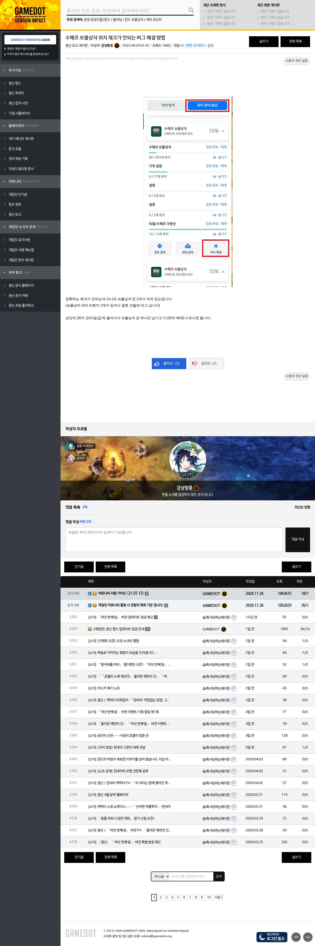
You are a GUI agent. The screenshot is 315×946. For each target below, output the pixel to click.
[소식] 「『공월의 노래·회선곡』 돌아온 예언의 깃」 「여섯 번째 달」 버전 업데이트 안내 (130, 676)
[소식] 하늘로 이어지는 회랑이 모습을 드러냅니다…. (123, 653)
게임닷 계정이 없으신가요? (22, 48)
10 (209, 897)
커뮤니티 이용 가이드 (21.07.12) (121, 593)
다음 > (219, 897)
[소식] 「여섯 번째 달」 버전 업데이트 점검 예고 (120, 617)
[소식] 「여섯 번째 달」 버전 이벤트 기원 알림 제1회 (123, 712)
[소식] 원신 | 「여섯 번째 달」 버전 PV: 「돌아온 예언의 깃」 (130, 830)
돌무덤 (117, 20)
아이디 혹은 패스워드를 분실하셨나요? (28, 54)
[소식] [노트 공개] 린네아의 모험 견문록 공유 (118, 771)
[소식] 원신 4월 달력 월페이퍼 (108, 795)
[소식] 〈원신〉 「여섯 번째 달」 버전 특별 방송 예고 (124, 842)
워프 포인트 (154, 20)
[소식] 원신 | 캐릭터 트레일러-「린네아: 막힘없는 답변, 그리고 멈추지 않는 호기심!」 (130, 700)
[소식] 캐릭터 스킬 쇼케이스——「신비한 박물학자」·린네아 (129, 807)
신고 (211, 46)
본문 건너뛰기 (195, 46)
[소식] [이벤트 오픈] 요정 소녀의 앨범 (113, 641)
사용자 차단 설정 (297, 61)
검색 (219, 876)
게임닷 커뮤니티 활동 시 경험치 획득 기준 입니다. (130, 605)
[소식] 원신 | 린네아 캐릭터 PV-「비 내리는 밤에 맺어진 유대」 (130, 783)
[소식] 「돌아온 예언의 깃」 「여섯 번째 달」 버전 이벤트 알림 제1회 (130, 724)
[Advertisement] (187, 75)
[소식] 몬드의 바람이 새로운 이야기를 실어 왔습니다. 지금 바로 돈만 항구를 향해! (130, 759)
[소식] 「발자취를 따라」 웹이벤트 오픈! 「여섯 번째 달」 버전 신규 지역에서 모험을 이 (130, 665)
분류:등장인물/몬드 (97, 20)
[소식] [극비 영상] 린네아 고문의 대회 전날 (116, 747)
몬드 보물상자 (134, 20)
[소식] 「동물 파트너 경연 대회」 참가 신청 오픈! (121, 818)
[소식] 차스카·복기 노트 (104, 688)
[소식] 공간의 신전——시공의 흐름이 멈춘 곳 (118, 736)
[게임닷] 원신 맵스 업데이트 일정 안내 (118, 629)
